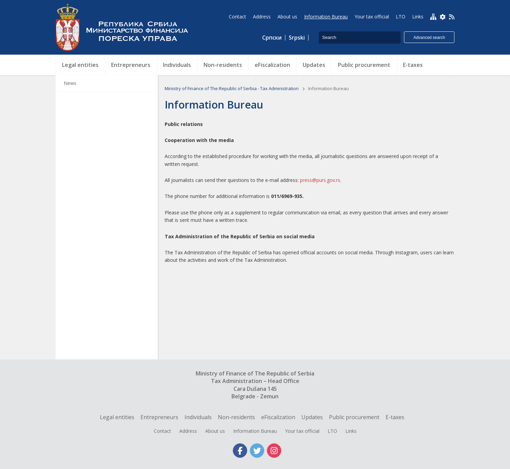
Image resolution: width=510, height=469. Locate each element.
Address (188, 431)
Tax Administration (125, 27)
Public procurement (354, 417)
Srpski (297, 38)
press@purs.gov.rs (320, 180)
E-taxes (395, 417)
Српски (272, 38)
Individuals (198, 417)
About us (215, 431)
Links (351, 431)
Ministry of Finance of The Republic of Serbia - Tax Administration (232, 88)
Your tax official (302, 431)
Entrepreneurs (159, 417)
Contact (162, 431)
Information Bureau (255, 431)
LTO (332, 431)
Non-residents (236, 417)
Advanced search (429, 37)
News (70, 83)
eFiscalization (278, 417)
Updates (312, 417)
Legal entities (117, 417)
